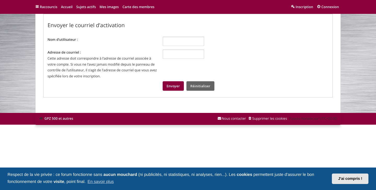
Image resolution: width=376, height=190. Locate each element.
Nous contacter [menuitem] (234, 118)
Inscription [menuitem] (304, 6)
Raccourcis (48, 6)
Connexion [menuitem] (330, 6)
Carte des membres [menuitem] (138, 6)
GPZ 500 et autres (58, 118)
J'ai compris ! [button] (350, 179)
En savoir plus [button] (100, 182)
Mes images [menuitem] (109, 6)
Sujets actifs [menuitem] (86, 6)
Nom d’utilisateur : (63, 39)
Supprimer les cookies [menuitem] (269, 118)
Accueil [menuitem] (67, 6)
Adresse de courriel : (64, 52)
